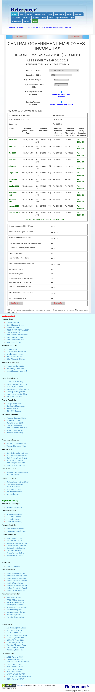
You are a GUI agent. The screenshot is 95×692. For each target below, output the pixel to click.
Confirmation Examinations (16, 612)
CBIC (50, 14)
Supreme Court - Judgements (17, 472)
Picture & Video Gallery (14, 433)
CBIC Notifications (13, 332)
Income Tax (26, 18)
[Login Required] (8, 316)
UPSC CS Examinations (15, 600)
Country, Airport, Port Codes (16, 384)
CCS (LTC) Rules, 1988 (15, 640)
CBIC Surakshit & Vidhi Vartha (17, 428)
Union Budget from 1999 (15, 369)
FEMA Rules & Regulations (16, 352)
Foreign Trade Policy (13, 404)
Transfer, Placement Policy (16, 446)
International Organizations (16, 531)
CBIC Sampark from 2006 (15, 463)
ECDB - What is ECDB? (15, 669)
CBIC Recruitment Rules (15, 340)
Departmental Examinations (16, 607)
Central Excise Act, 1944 (15, 325)
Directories (78, 14)
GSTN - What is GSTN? (15, 679)
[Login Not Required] (10, 501)
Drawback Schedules (14, 492)
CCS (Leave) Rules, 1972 (15, 642)
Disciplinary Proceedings (15, 650)
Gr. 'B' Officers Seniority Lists (16, 458)
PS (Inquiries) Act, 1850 (15, 647)
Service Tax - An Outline (15, 553)
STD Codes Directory (14, 514)
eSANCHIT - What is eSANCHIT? (18, 676)
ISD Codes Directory (13, 517)
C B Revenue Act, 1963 (14, 541)
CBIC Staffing (59, 14)
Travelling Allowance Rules (16, 645)
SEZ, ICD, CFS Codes (14, 387)
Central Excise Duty (13, 550)
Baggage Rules (40, 14)
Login (35, 21)
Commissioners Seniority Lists (17, 453)
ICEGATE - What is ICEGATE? (17, 662)
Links (44, 18)
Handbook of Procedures (15, 406)
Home (22, 14)
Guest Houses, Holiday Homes (17, 389)
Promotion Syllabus (13, 615)
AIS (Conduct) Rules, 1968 (16, 628)
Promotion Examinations (15, 617)
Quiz (72, 18)
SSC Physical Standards (15, 605)
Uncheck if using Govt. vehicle (61, 104)
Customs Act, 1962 (13, 323)
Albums (29, 14)
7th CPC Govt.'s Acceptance (16, 578)
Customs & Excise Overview (16, 543)
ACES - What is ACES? (14, 657)
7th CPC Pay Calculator (15, 583)
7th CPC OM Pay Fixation (15, 573)
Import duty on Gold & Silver (16, 394)
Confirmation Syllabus (14, 610)
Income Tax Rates (12, 566)
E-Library (36, 18)
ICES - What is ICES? (14, 664)
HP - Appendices (12, 408)
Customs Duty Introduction (16, 546)
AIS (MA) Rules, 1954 (14, 633)
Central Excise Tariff (13, 489)
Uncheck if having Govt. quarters (61, 95)
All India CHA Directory (14, 382)
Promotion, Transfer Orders (16, 443)
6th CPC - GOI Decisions (15, 590)
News (51, 18)
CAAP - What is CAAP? (15, 659)
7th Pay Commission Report (16, 585)
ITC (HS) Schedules (13, 411)
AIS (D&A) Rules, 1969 (14, 630)
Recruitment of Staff (13, 597)
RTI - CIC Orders (12, 475)
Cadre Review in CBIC (14, 423)
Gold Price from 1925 (14, 396)
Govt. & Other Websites (15, 529)
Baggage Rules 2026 (14, 507)
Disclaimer (21, 685)
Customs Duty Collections (15, 548)
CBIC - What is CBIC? (14, 538)
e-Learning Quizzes (13, 420)
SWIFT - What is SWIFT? (15, 674)
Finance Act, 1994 (12, 327)
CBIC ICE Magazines (14, 425)
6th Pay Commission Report (16, 588)
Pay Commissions (62, 18)
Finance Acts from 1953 (15, 366)
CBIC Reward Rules (13, 342)
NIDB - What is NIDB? (14, 667)
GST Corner (16, 18)
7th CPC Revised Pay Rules (16, 576)
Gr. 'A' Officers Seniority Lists (16, 455)
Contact (69, 14)
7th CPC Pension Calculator (16, 581)
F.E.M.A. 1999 (11, 349)
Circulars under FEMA (14, 354)
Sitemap (26, 21)
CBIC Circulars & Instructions (16, 335)
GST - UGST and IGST (14, 555)
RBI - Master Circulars (14, 357)
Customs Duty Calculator (15, 484)
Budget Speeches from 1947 (16, 371)
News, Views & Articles (14, 430)
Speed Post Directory (14, 522)
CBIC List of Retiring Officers (16, 465)
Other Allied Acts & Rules (15, 359)
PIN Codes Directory (13, 519)
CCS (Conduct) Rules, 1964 (16, 635)
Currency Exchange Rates (15, 392)
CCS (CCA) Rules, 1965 (15, 638)
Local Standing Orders (14, 337)
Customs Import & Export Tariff (17, 482)
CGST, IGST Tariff (12, 487)
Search (14, 14)
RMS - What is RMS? (14, 672)
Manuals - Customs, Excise (16, 418)
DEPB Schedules (12, 494)
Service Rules (16, 21)
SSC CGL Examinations (15, 602)
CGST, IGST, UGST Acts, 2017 (17, 330)
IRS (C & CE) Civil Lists (14, 460)
